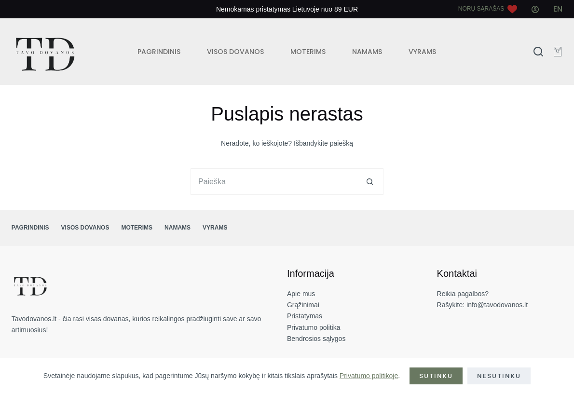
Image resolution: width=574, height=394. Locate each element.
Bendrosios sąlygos (316, 338)
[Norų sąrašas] (487, 9)
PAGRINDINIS (158, 51)
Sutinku (436, 375)
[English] (557, 9)
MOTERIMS (308, 51)
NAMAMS (367, 51)
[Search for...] (274, 181)
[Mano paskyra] (535, 9)
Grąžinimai (303, 305)
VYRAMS (422, 51)
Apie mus (301, 294)
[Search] (538, 51)
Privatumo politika (314, 327)
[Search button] (370, 181)
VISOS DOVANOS (235, 51)
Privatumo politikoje (369, 376)
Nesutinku (499, 375)
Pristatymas (304, 316)
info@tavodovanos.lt (497, 305)
